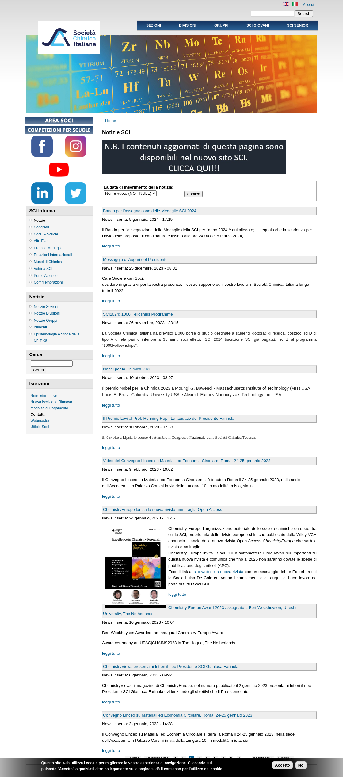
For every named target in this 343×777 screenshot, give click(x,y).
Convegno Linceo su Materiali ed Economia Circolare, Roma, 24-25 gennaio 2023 (177, 715)
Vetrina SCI (43, 268)
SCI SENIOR (297, 25)
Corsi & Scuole (46, 234)
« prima (133, 758)
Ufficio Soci (40, 427)
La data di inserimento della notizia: (138, 187)
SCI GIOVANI (257, 25)
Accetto (282, 766)
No (301, 766)
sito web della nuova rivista (218, 571)
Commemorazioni (48, 282)
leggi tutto (111, 246)
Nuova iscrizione (44, 402)
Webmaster (40, 421)
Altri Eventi (42, 241)
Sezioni (153, 25)
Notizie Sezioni (46, 306)
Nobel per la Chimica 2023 (127, 369)
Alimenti (40, 327)
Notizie (39, 220)
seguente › (263, 758)
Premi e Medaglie (48, 248)
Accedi (308, 4)
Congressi (42, 227)
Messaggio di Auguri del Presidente (135, 259)
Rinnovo (65, 402)
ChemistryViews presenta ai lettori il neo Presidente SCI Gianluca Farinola (170, 666)
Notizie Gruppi (45, 320)
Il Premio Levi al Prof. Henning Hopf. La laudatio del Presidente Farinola (168, 418)
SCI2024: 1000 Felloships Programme (138, 314)
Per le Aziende (45, 276)
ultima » (285, 758)
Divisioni (187, 25)
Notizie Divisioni (47, 313)
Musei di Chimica (48, 262)
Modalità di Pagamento (49, 408)
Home (110, 120)
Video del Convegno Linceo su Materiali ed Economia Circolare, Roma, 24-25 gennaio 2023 (187, 460)
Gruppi (221, 25)
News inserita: (115, 219)
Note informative (44, 396)
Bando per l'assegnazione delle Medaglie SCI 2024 (149, 211)
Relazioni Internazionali (53, 255)
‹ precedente (157, 758)
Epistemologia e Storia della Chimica (56, 337)
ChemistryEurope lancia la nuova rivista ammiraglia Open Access (162, 509)
